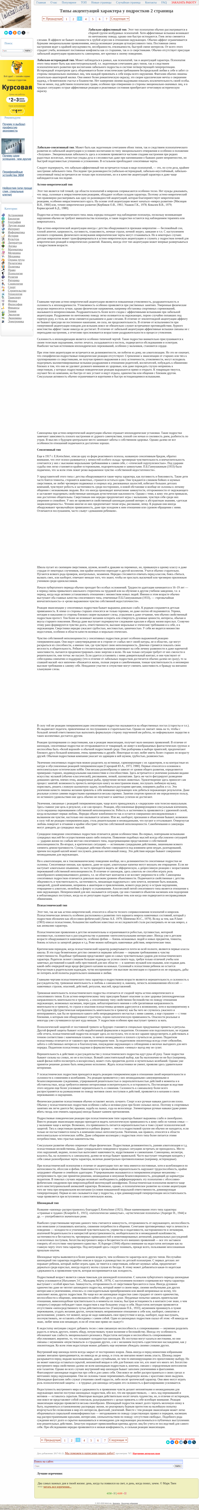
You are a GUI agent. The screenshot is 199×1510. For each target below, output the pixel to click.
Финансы (13, 307)
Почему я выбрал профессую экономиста (13, 127)
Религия (13, 276)
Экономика (15, 318)
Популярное (69, 2)
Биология (14, 218)
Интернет (14, 228)
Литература (15, 242)
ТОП (84, 2)
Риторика (13, 280)
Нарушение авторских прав (146, 1453)
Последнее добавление (129, 1503)
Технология (15, 294)
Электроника (16, 321)
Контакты (151, 2)
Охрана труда (16, 259)
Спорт (12, 287)
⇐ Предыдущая (52, 18)
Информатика (16, 232)
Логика (12, 246)
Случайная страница (128, 2)
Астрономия (15, 215)
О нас (53, 2)
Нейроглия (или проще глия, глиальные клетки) (17, 191)
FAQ (164, 2)
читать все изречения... (57, 1486)
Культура (13, 239)
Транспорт (14, 297)
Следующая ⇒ (120, 18)
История (13, 235)
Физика (12, 300)
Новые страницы (101, 2)
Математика (15, 249)
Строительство (17, 290)
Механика (14, 256)
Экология (13, 314)
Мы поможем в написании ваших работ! (90, 1453)
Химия (12, 311)
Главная (41, 2)
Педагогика (15, 263)
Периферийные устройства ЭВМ (13, 173)
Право (12, 270)
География (14, 222)
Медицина (14, 252)
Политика (14, 266)
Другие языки (16, 225)
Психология (15, 273)
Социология (15, 283)
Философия (15, 304)
